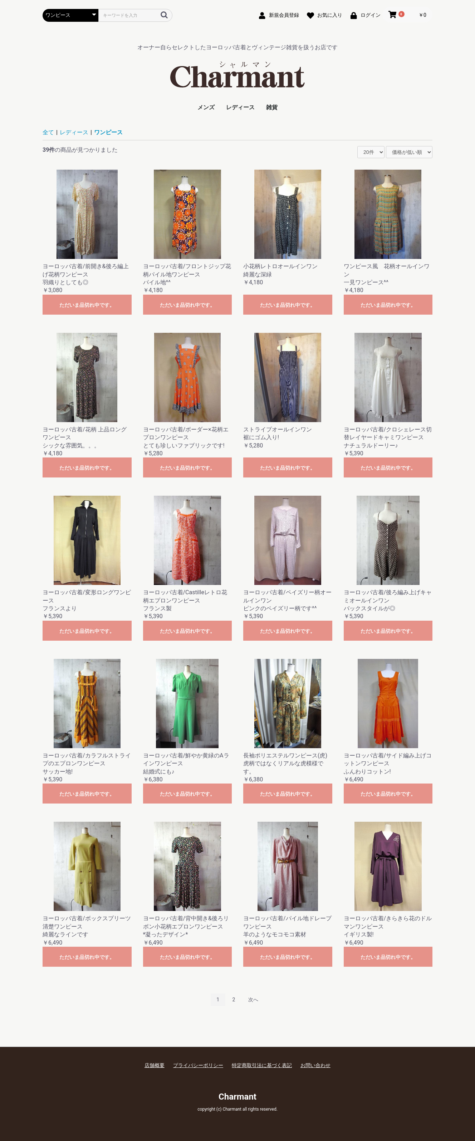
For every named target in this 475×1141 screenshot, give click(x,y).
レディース (240, 107)
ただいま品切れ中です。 (86, 305)
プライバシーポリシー (198, 1065)
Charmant (237, 1097)
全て (48, 132)
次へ (253, 999)
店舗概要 (155, 1065)
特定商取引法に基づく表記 (262, 1065)
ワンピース (108, 132)
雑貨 (272, 107)
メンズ (206, 107)
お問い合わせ (315, 1065)
